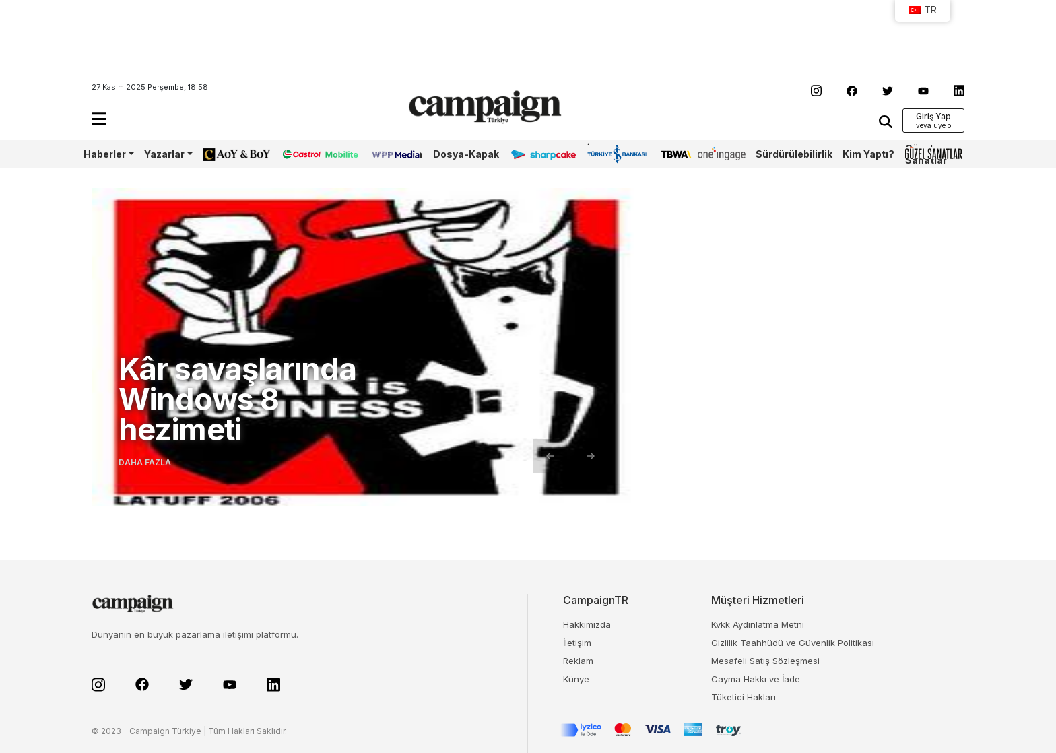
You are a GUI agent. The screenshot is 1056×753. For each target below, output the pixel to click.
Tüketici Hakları (743, 697)
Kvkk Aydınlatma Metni (757, 624)
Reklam (578, 660)
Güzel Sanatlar (926, 154)
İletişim (577, 642)
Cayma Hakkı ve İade (755, 679)
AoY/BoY (223, 154)
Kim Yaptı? (868, 154)
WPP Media (394, 154)
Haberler (105, 154)
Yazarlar (164, 154)
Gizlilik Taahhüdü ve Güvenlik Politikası (792, 642)
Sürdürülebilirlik (794, 154)
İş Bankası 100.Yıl (606, 153)
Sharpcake (536, 154)
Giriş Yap (933, 116)
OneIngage (721, 154)
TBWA (674, 154)
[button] (99, 118)
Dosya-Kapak (466, 154)
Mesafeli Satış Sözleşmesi (765, 660)
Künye (576, 679)
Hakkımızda (587, 624)
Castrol (299, 154)
